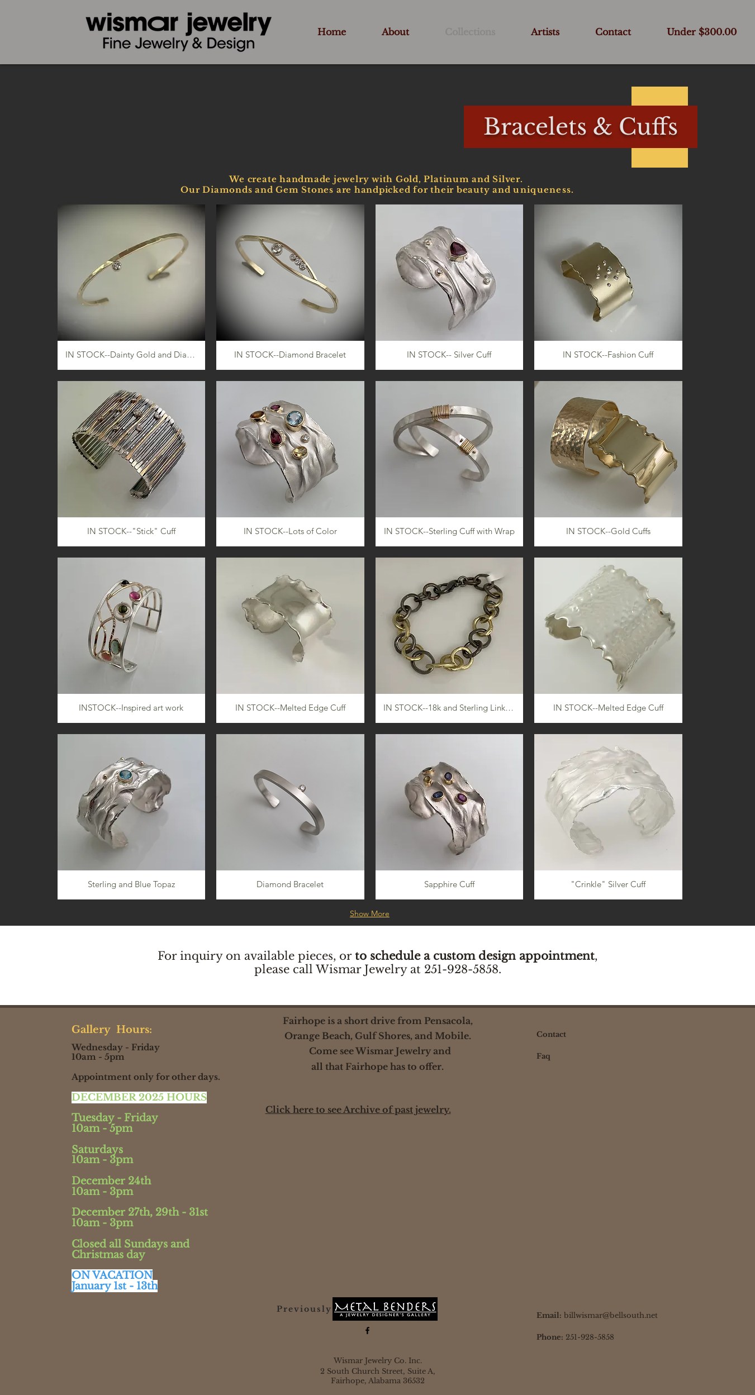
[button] (132, 287)
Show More (370, 913)
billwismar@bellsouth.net (611, 1315)
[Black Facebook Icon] (367, 1330)
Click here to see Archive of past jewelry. (358, 1109)
